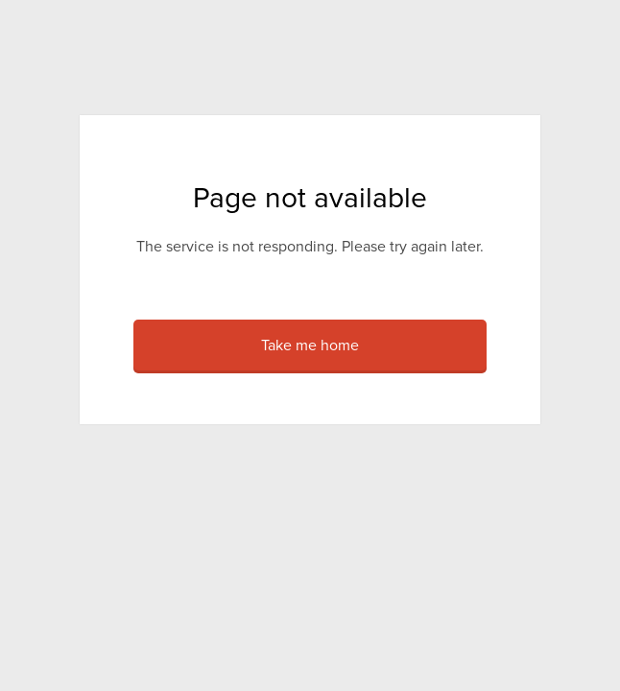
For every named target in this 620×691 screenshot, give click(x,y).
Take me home (310, 345)
